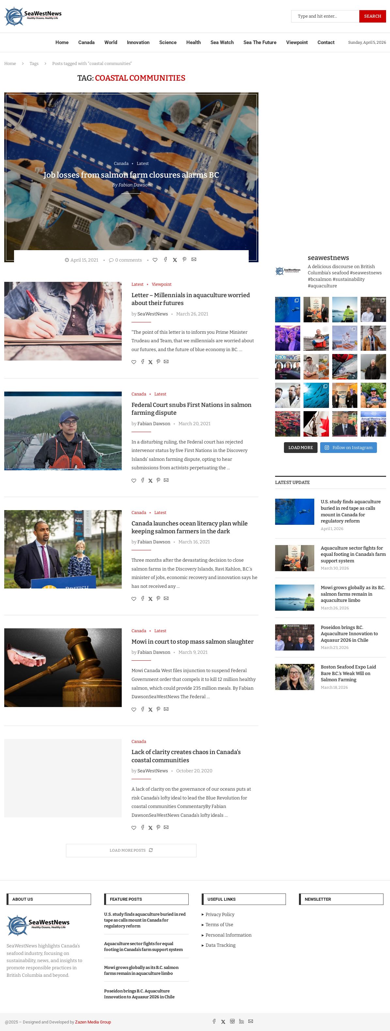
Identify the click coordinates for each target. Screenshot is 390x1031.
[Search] (338, 16)
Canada (86, 42)
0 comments (125, 260)
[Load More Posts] (131, 850)
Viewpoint (297, 42)
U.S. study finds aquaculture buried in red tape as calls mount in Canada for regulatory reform (351, 511)
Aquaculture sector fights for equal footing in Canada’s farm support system (353, 554)
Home (62, 42)
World (110, 42)
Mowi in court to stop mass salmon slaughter (193, 641)
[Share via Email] (195, 260)
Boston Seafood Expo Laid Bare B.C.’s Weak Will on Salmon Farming (348, 673)
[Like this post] (156, 260)
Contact (326, 42)
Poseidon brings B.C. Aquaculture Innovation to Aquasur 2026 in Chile (349, 634)
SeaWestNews (152, 314)
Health (193, 42)
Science (168, 42)
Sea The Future (259, 42)
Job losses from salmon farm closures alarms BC (131, 175)
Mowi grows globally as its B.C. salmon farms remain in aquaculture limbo (353, 594)
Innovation (138, 42)
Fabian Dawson (134, 185)
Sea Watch (222, 42)
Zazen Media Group (93, 1022)
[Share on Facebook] (166, 260)
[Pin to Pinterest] (185, 260)
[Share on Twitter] (176, 260)
